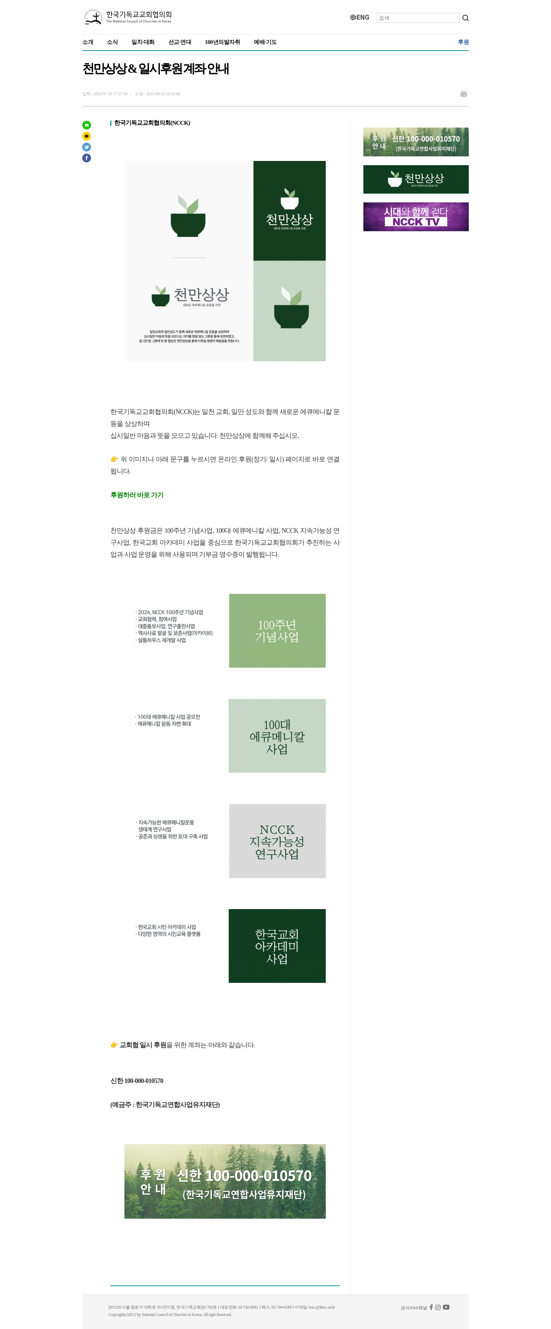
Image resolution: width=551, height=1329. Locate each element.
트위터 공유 (86, 147)
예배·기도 (265, 42)
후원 (463, 42)
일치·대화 (143, 42)
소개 (87, 42)
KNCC (128, 17)
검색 (465, 18)
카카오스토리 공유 (86, 136)
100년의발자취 (222, 42)
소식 (112, 42)
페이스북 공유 (86, 158)
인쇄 (463, 94)
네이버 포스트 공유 (86, 125)
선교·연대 (180, 42)
